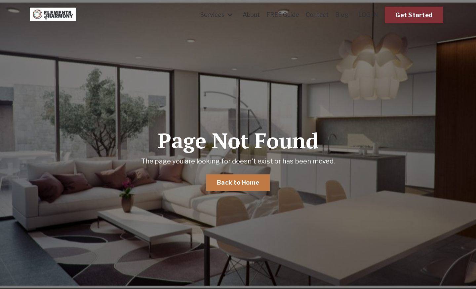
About (251, 14)
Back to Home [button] (238, 182)
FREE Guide (282, 14)
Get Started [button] (413, 15)
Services (216, 14)
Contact (317, 14)
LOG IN (368, 14)
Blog (341, 14)
